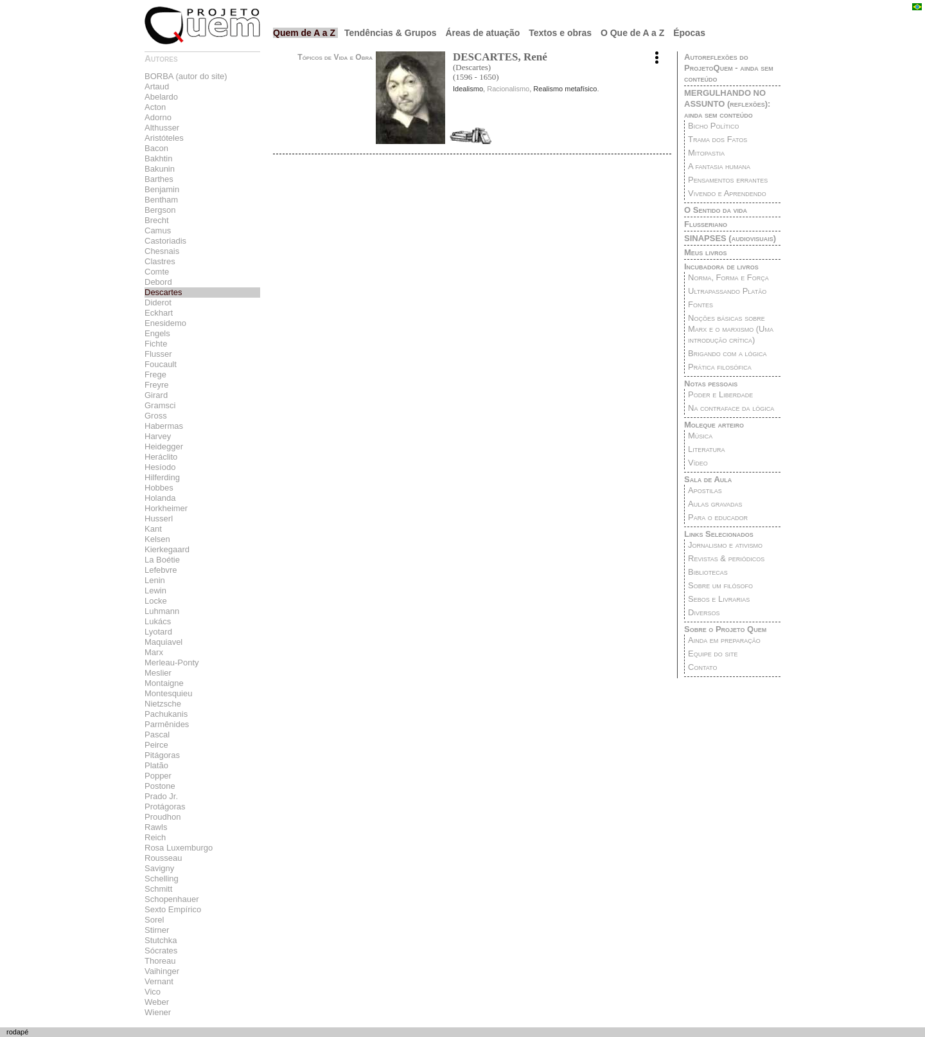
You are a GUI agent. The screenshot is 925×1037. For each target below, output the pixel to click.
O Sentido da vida (715, 210)
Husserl (159, 518)
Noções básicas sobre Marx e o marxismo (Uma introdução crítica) (730, 329)
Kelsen (157, 539)
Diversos (703, 612)
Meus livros (705, 252)
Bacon (156, 148)
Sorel (154, 919)
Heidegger (164, 446)
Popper (158, 775)
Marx (154, 652)
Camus (158, 230)
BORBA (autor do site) (186, 76)
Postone (160, 786)
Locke (156, 601)
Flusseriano (705, 224)
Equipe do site (712, 653)
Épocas (689, 33)
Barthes (159, 179)
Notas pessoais (710, 383)
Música (700, 435)
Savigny (159, 868)
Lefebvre (161, 570)
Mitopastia (706, 153)
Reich (155, 837)
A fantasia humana (719, 166)
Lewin (155, 590)
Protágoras (165, 806)
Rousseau (163, 858)
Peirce (156, 745)
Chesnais (162, 251)
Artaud (157, 86)
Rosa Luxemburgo (179, 847)
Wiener (158, 1012)
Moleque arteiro (714, 424)
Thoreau (160, 961)
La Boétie (162, 559)
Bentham (161, 199)
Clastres (160, 261)
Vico (153, 991)
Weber (157, 1002)
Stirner (157, 930)
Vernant (159, 981)
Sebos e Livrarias (719, 599)
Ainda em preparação (724, 640)
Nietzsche (163, 703)
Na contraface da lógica (731, 408)
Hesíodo (160, 467)
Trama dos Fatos (717, 139)
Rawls (156, 827)
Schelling (162, 878)
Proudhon (163, 817)
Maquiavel (163, 642)
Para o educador (718, 517)
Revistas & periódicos (726, 558)
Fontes (700, 304)
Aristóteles (164, 138)
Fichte (156, 343)
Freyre (157, 385)
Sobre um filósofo (720, 585)
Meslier (158, 673)
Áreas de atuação (483, 33)
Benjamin (162, 189)
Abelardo (161, 97)
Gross (156, 415)
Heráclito (161, 457)
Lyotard (158, 631)
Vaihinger (162, 971)
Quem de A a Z (305, 33)
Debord (158, 282)
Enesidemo (165, 323)
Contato (702, 667)
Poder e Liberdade (720, 394)
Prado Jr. (161, 796)
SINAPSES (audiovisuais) (730, 238)
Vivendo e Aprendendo (727, 193)
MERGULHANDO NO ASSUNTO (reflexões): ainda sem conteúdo (727, 104)
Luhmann (162, 611)
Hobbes (159, 487)
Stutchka (161, 940)
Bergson (160, 210)
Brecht (157, 220)
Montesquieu (168, 693)
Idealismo (468, 89)
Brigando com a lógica (727, 353)
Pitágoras (162, 755)
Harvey (158, 436)
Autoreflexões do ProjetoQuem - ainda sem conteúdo (728, 68)
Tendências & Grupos (391, 33)
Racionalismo (508, 89)
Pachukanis (166, 714)
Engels (157, 333)
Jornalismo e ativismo (725, 545)
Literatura (706, 449)
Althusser (162, 127)
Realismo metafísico (565, 89)
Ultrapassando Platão (727, 291)
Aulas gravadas (715, 504)
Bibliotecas (708, 572)
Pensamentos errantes (728, 180)
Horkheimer (166, 508)
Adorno (158, 117)
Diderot (158, 302)
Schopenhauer (172, 899)
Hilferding (162, 477)
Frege (155, 374)
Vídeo (698, 462)
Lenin (155, 580)
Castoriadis (165, 241)
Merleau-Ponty (172, 662)
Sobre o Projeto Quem (725, 629)
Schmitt (158, 889)
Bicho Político (713, 126)
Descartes (163, 292)
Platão (156, 765)
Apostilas (705, 490)
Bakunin (160, 169)
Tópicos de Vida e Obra (335, 57)
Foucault (161, 364)
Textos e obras (561, 33)
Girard (156, 395)
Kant (153, 529)
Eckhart (159, 313)
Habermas (164, 426)
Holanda (160, 498)
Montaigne (164, 683)
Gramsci (160, 405)
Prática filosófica (720, 367)
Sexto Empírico (173, 909)
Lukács (158, 621)
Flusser (158, 354)
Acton (155, 107)
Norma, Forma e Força (728, 277)
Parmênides (167, 724)
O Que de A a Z (634, 33)
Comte (157, 271)
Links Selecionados (718, 534)
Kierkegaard (167, 549)
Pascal (157, 734)
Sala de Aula (708, 479)
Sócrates (161, 950)
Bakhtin (158, 158)
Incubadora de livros (721, 266)
